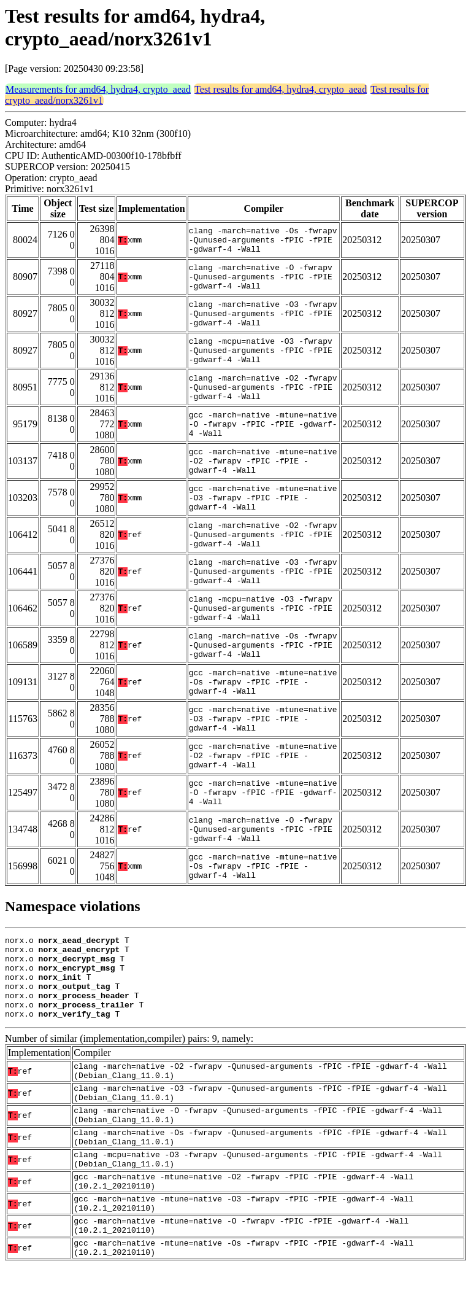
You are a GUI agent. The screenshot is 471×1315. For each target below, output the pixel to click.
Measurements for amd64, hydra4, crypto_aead (98, 89)
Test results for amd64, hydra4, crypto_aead (280, 89)
